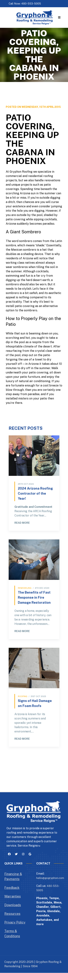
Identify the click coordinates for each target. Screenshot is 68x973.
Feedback (11, 888)
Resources (12, 914)
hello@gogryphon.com (50, 877)
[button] (59, 18)
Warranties (12, 896)
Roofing (22, 696)
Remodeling (24, 588)
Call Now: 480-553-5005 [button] (25, 3)
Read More (22, 522)
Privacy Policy (14, 922)
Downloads (12, 905)
